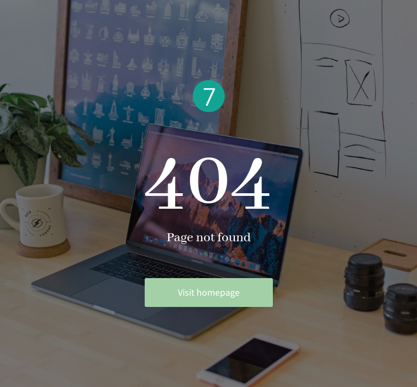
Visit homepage (209, 292)
